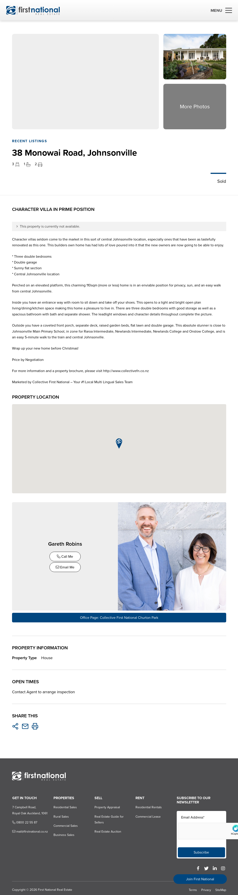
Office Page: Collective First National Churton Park (119, 616)
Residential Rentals (148, 806)
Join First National (200, 879)
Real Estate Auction (107, 830)
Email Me (65, 566)
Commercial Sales (65, 824)
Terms (193, 889)
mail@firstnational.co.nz (29, 830)
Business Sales (63, 834)
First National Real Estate (55, 888)
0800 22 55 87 (24, 821)
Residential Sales (64, 806)
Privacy (206, 889)
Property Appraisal (107, 806)
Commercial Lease (148, 815)
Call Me (65, 556)
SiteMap (220, 889)
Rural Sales (60, 815)
